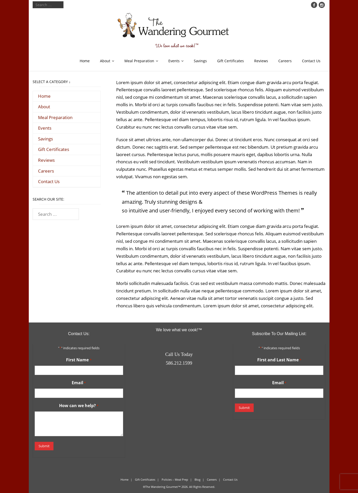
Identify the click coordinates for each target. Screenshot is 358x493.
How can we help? (78, 406)
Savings (200, 60)
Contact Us (311, 60)
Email (79, 383)
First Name (78, 360)
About (105, 60)
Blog (197, 479)
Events (174, 60)
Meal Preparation (139, 60)
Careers (285, 60)
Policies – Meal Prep (175, 479)
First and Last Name (279, 360)
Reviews (261, 60)
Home (85, 60)
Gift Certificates (230, 60)
